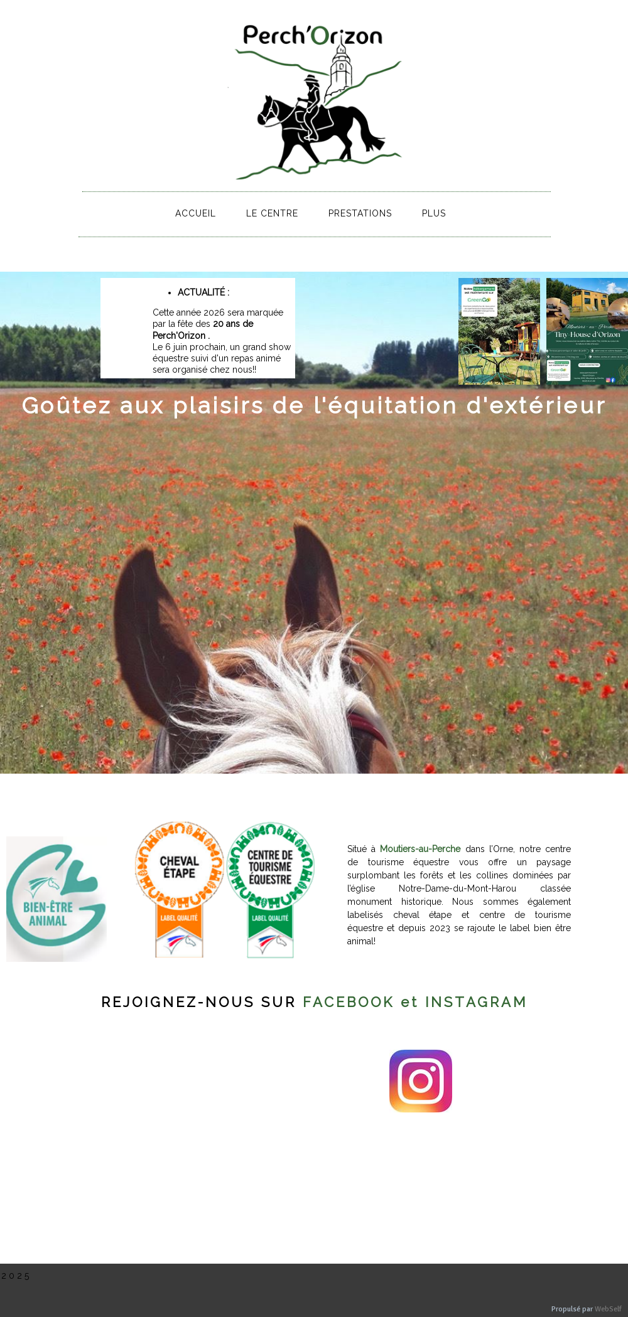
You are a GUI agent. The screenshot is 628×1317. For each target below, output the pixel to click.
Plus (434, 213)
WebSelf (608, 1309)
